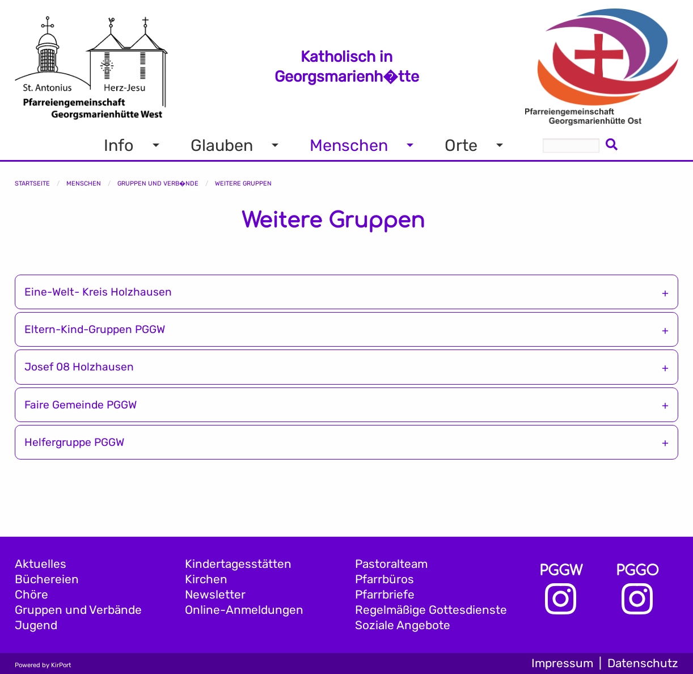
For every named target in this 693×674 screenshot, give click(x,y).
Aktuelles (40, 564)
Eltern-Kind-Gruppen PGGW (94, 329)
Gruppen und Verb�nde (157, 183)
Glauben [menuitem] (222, 145)
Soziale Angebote (402, 625)
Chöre (31, 594)
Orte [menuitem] (461, 145)
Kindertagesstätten (238, 564)
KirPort (61, 665)
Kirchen (206, 579)
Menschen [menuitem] (349, 145)
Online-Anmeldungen (244, 610)
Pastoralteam (391, 564)
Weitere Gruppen (243, 183)
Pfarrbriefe (385, 594)
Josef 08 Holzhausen (79, 366)
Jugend (36, 625)
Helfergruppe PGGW (74, 442)
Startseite (32, 183)
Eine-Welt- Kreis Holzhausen (98, 291)
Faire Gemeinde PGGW (80, 404)
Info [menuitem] (119, 145)
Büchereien (47, 579)
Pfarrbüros (384, 579)
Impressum (562, 663)
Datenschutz (642, 663)
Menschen (83, 183)
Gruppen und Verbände (78, 610)
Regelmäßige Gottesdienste (431, 610)
